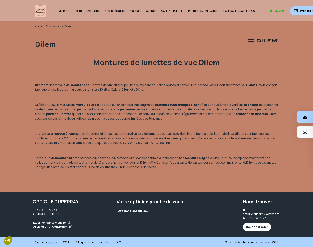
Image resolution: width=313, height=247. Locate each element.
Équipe (78, 11)
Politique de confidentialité (92, 242)
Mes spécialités (115, 11)
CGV (118, 242)
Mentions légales (46, 242)
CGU (66, 242)
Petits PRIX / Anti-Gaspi (202, 11)
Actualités (93, 11)
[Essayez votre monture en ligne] (305, 132)
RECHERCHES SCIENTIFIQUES (240, 11)
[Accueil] (40, 11)
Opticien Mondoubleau (133, 211)
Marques (135, 11)
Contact (151, 11)
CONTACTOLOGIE (172, 11)
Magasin (64, 11)
